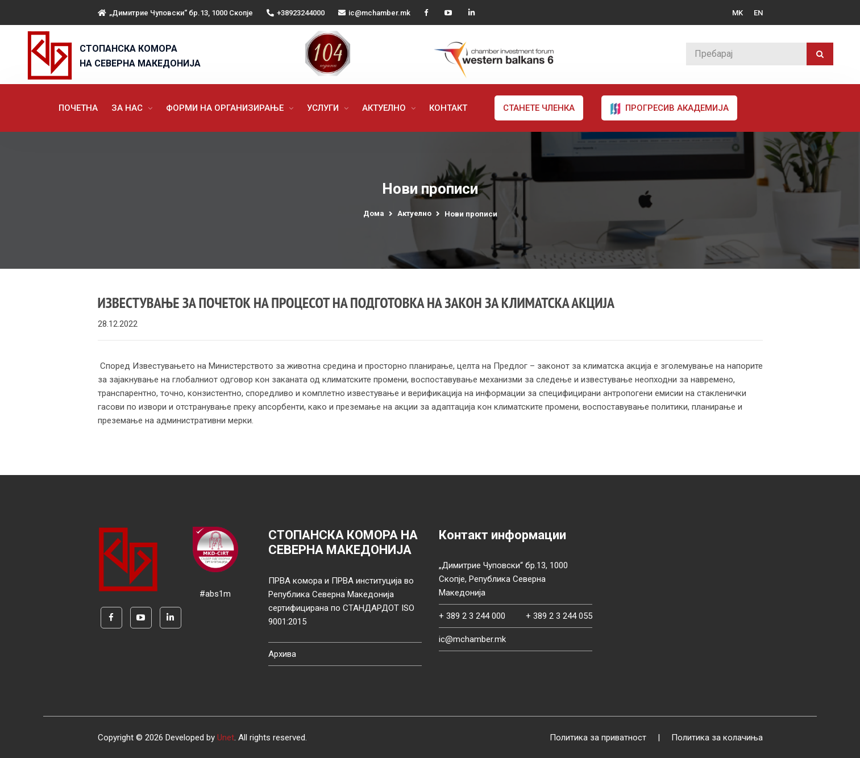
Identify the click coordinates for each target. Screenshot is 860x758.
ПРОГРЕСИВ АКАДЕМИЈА (669, 108)
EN (758, 13)
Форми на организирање (226, 108)
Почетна (78, 108)
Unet (225, 737)
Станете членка (539, 108)
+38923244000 (296, 13)
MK (737, 13)
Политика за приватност (598, 737)
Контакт (448, 108)
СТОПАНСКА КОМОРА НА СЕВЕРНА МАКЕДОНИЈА (140, 56)
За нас (128, 108)
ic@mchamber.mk (374, 13)
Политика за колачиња (717, 737)
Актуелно (385, 108)
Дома (373, 213)
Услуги (324, 108)
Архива (282, 654)
